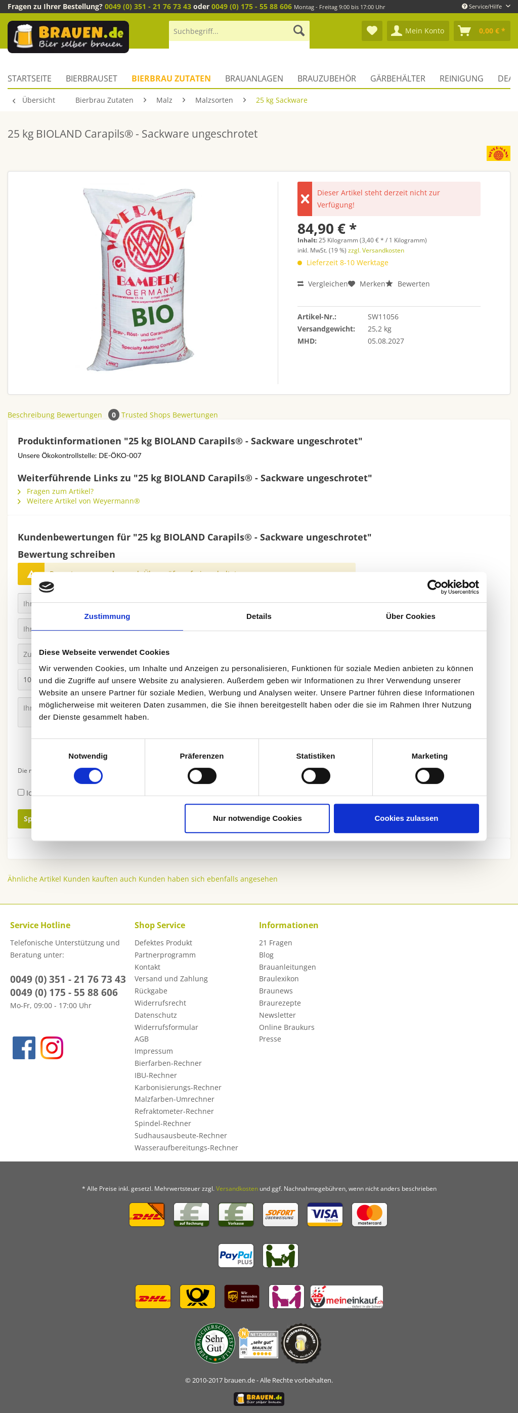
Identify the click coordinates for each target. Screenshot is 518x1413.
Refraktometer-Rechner (174, 1111)
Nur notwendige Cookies (257, 818)
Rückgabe (151, 990)
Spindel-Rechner (163, 1123)
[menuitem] (239, 36)
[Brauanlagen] (254, 78)
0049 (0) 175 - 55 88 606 (251, 6)
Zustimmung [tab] (107, 616)
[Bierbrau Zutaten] (171, 78)
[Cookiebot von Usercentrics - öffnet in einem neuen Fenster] (435, 587)
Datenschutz (156, 1015)
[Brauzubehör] (326, 78)
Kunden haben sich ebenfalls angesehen (208, 879)
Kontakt (147, 967)
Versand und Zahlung (171, 978)
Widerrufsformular (166, 1027)
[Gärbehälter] (398, 78)
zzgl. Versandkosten (376, 250)
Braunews (276, 990)
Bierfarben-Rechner (168, 1063)
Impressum (154, 1051)
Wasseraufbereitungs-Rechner (186, 1147)
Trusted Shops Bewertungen (169, 415)
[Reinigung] (462, 78)
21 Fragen (275, 942)
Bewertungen (89, 415)
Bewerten (407, 283)
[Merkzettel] (372, 31)
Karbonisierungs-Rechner (178, 1087)
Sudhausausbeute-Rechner (181, 1135)
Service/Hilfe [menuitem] (482, 6)
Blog (266, 955)
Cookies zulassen (407, 818)
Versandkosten (237, 1188)
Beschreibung (31, 415)
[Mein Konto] (418, 31)
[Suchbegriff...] (239, 31)
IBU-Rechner (156, 1075)
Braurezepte (280, 1003)
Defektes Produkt (163, 942)
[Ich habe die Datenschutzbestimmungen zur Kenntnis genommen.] (21, 792)
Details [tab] (259, 616)
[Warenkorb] (482, 31)
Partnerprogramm (165, 955)
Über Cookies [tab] (411, 616)
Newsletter (277, 1015)
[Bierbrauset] (91, 78)
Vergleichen (322, 283)
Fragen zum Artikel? (56, 491)
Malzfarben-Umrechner (174, 1099)
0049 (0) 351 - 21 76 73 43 (148, 6)
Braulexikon (279, 978)
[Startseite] (33, 78)
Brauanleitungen (287, 967)
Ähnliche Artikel (34, 879)
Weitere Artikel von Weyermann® (79, 501)
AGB (142, 1039)
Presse (270, 1039)
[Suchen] (299, 31)
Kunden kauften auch (100, 879)
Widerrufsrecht (160, 1003)
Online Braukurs (287, 1027)
